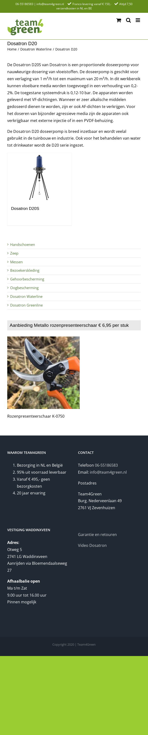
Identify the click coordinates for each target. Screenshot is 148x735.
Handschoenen (22, 244)
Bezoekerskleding (24, 270)
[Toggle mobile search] (128, 20)
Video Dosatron (92, 545)
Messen (16, 261)
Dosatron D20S (25, 208)
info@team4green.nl (50, 4)
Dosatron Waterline (26, 296)
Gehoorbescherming (27, 279)
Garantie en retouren (97, 534)
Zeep (14, 253)
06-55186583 (24, 4)
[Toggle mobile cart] (118, 20)
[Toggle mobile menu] (138, 20)
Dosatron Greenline (26, 305)
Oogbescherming (24, 287)
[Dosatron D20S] (39, 177)
